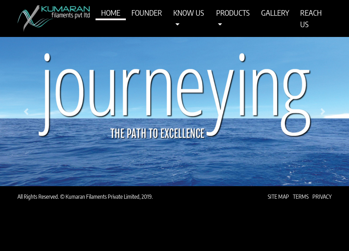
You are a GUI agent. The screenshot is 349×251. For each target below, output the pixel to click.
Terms (301, 196)
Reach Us (311, 18)
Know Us (188, 12)
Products (233, 12)
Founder (146, 12)
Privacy (322, 196)
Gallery (275, 12)
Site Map (278, 196)
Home (110, 12)
